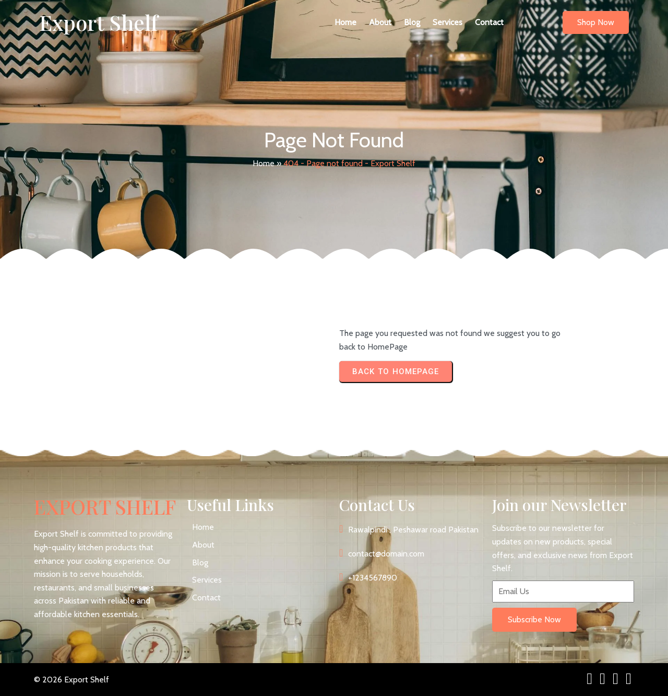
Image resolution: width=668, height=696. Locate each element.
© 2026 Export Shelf (71, 680)
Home (264, 163)
